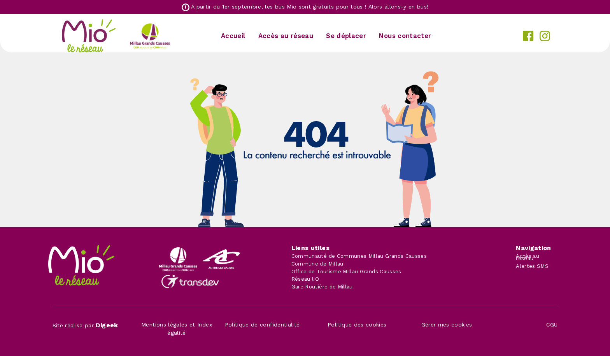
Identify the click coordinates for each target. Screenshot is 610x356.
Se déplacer (346, 36)
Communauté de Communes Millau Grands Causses (359, 256)
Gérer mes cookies (446, 324)
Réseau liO (305, 279)
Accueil (233, 36)
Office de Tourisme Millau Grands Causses (346, 271)
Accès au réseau (285, 36)
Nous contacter (405, 36)
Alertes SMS (532, 266)
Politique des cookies (357, 324)
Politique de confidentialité (262, 324)
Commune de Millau (317, 264)
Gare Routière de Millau (322, 287)
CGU (551, 324)
